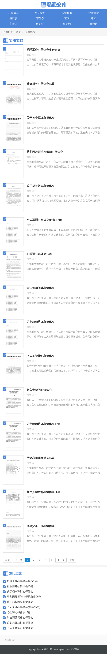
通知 (93, 18)
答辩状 (13, 18)
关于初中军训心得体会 (20, 591)
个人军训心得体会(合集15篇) (23, 607)
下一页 (61, 560)
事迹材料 (40, 13)
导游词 (94, 23)
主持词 (13, 23)
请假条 (40, 18)
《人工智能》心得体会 (20, 628)
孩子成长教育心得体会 (20, 602)
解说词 (40, 23)
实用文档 (30, 32)
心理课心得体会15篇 (18, 612)
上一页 (18, 560)
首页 (18, 32)
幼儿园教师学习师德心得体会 (24, 596)
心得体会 (13, 13)
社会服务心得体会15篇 (20, 586)
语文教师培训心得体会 (20, 622)
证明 (67, 18)
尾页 (72, 560)
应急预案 (67, 13)
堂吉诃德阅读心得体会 (20, 617)
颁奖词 (67, 23)
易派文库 (48, 649)
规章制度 (93, 13)
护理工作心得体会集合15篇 (22, 581)
